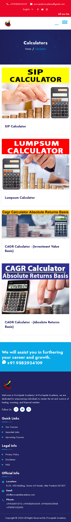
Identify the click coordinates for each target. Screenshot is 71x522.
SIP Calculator (15, 126)
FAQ (8, 464)
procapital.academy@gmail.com (49, 4)
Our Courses (12, 427)
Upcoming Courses (15, 437)
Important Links (12, 432)
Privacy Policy (12, 454)
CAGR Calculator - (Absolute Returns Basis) (32, 324)
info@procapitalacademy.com (20, 494)
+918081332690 (14, 507)
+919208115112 (14, 503)
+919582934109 (18, 4)
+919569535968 (49, 503)
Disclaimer (10, 459)
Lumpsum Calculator (20, 198)
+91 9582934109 (22, 362)
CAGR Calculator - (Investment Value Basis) (32, 248)
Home (28, 49)
